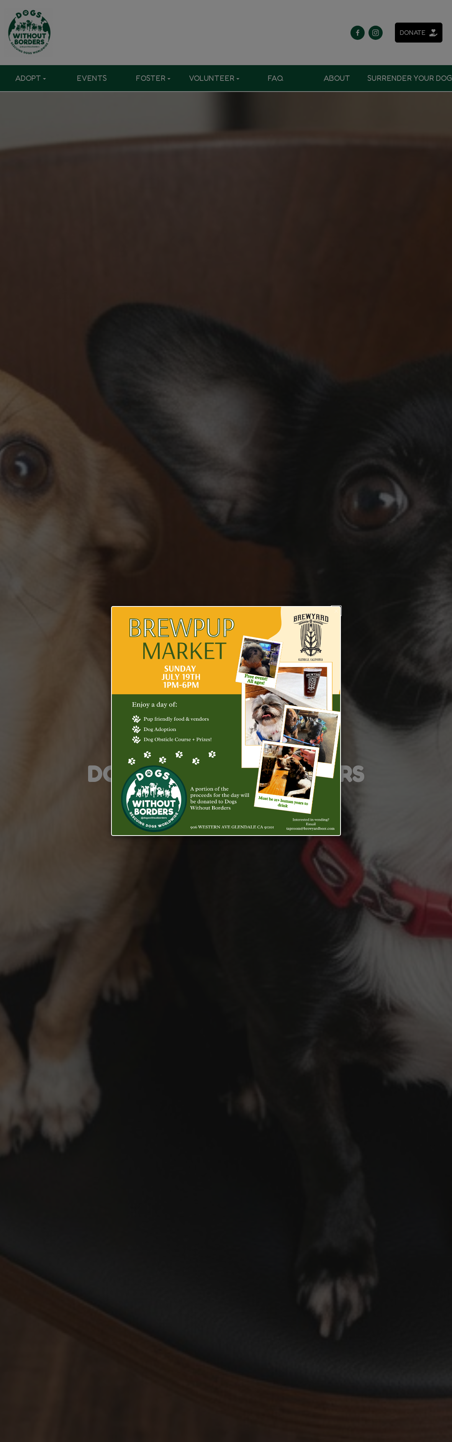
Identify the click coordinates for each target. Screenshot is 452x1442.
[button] (336, 611)
